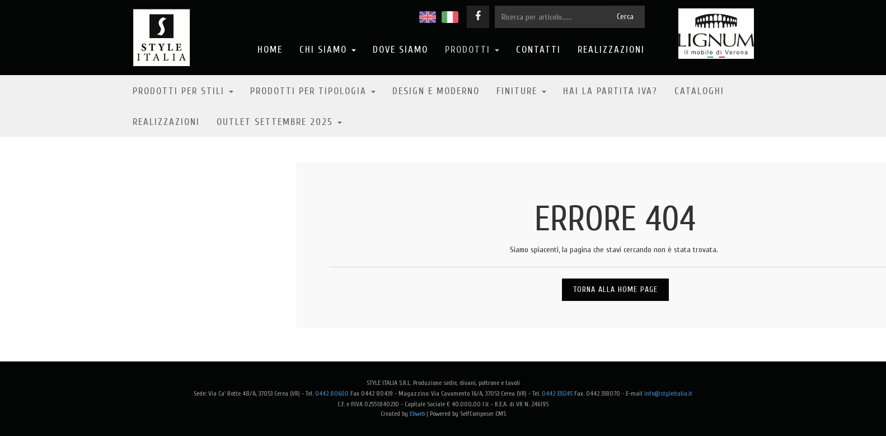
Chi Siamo (327, 49)
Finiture (521, 91)
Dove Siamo (400, 49)
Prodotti (472, 49)
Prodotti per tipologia (313, 91)
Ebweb (417, 414)
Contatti (538, 49)
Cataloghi (699, 91)
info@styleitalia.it (668, 393)
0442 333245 (557, 393)
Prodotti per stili (183, 91)
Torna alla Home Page (615, 289)
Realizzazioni (611, 49)
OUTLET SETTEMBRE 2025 (279, 122)
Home (270, 49)
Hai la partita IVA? (610, 91)
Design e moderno (436, 91)
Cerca (625, 16)
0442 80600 (332, 393)
